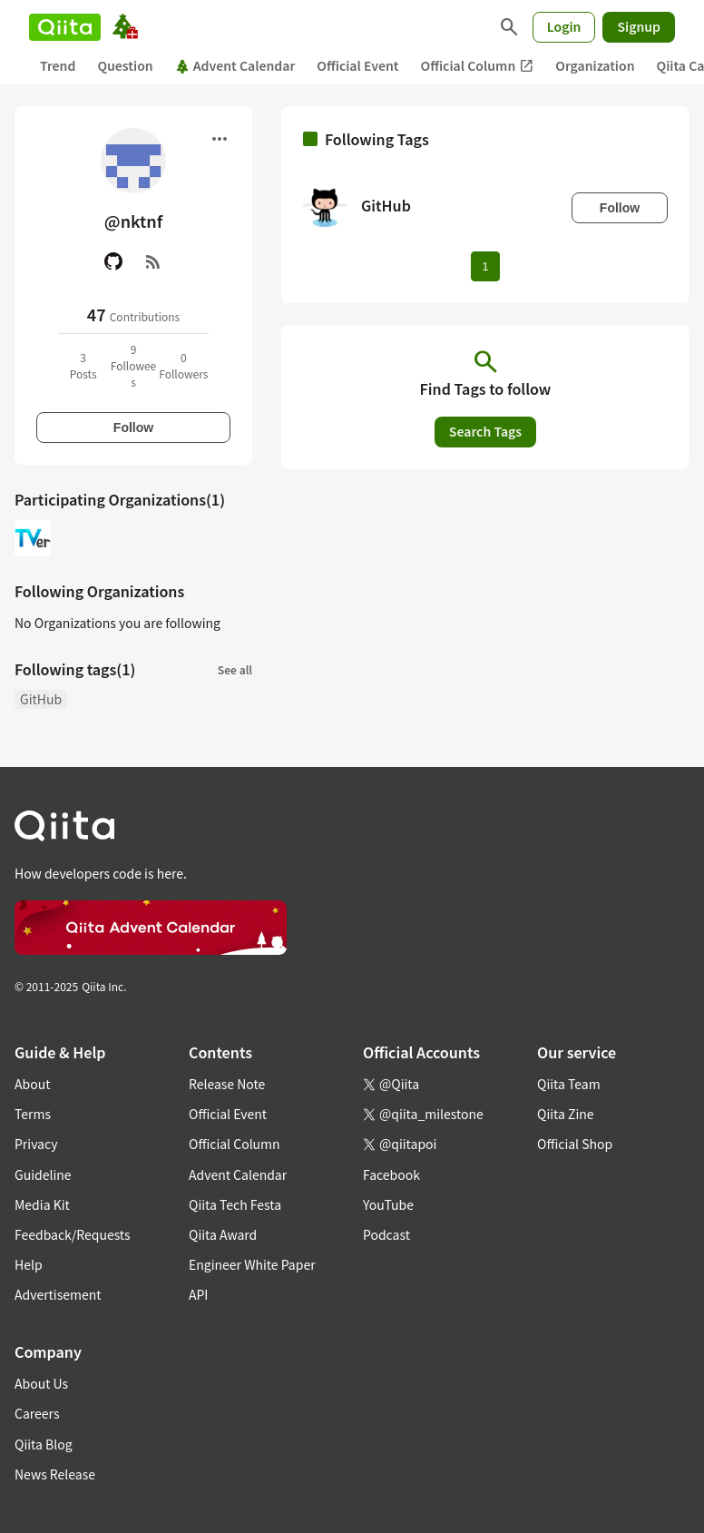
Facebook (391, 1174)
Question (124, 65)
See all (235, 669)
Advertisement (58, 1294)
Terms (33, 1114)
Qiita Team (569, 1084)
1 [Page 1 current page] (485, 266)
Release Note (227, 1084)
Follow (133, 427)
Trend (57, 65)
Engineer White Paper (252, 1264)
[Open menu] (219, 139)
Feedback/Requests (73, 1234)
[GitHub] (113, 261)
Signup (638, 26)
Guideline (43, 1174)
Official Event (357, 65)
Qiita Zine (565, 1114)
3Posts (83, 365)
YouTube (388, 1204)
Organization (594, 65)
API (198, 1294)
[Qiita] (65, 27)
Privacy (36, 1144)
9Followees (134, 365)
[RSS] (153, 261)
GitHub (41, 699)
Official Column (477, 65)
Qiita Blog (44, 1444)
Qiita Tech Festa (235, 1204)
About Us (41, 1383)
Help (29, 1264)
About (32, 1084)
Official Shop (574, 1144)
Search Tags (485, 431)
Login (564, 26)
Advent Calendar (235, 65)
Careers (37, 1413)
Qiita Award (223, 1234)
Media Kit (42, 1204)
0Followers (183, 365)
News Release (55, 1474)
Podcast (386, 1234)
